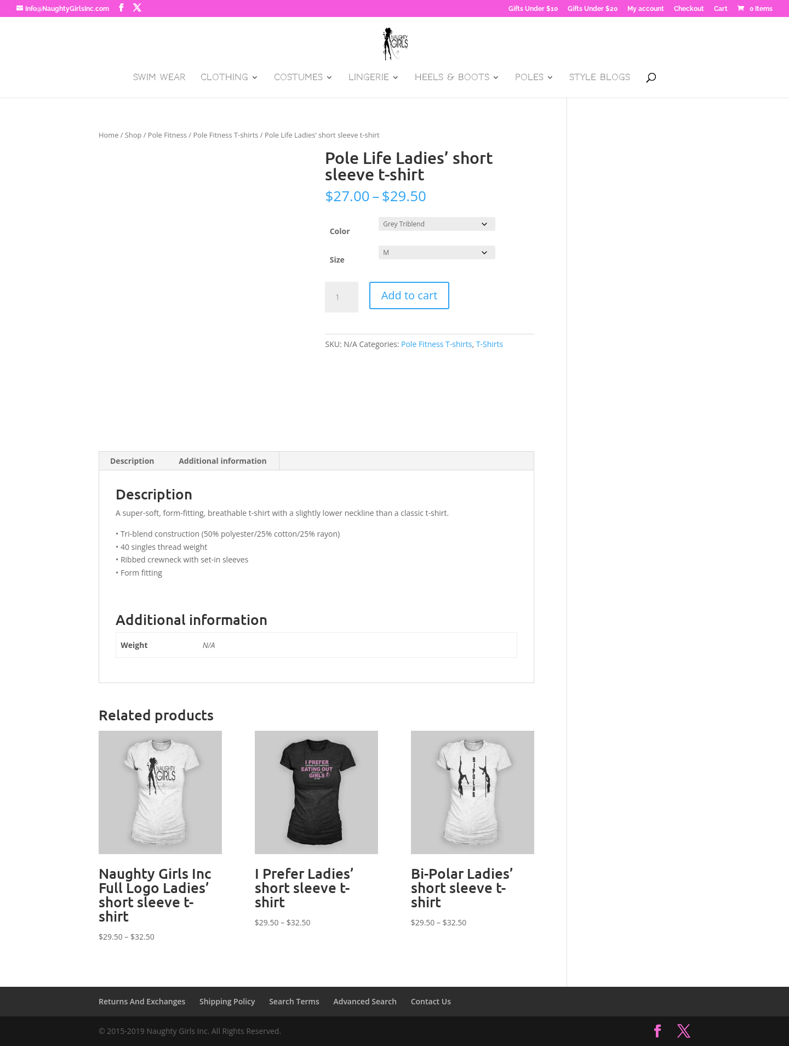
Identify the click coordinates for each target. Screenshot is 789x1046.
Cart (721, 9)
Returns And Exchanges (142, 1001)
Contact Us (431, 1001)
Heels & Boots (452, 77)
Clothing (224, 77)
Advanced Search (365, 1001)
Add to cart (409, 295)
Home (108, 135)
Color (340, 231)
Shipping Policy (227, 1001)
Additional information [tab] (223, 461)
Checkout (689, 9)
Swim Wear (159, 77)
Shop (133, 135)
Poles (529, 77)
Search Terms (294, 1001)
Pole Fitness (167, 135)
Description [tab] (132, 461)
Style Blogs (599, 77)
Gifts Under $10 (533, 9)
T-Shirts (489, 344)
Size (337, 259)
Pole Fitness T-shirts (225, 135)
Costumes (298, 77)
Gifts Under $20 (593, 9)
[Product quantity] (341, 297)
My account (645, 9)
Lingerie (368, 77)
